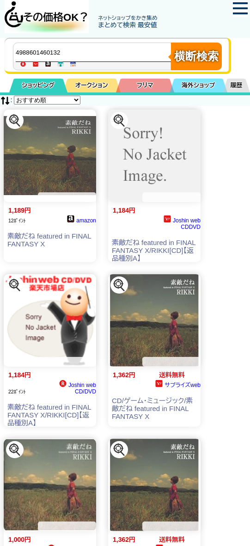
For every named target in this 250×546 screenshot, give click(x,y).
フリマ (145, 85)
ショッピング (38, 85)
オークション (91, 85)
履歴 (237, 85)
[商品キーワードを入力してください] (94, 52)
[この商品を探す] (15, 120)
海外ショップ (198, 85)
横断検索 (196, 56)
